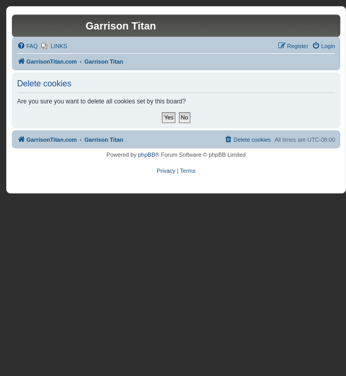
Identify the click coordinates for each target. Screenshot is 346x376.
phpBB (146, 155)
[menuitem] (27, 46)
